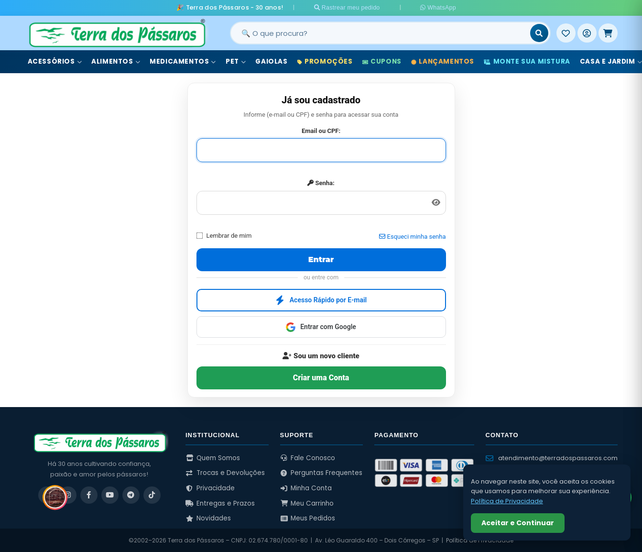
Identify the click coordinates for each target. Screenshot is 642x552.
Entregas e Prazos (220, 503)
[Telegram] (131, 494)
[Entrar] (587, 33)
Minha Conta (306, 487)
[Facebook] (89, 494)
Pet (236, 61)
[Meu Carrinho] (608, 33)
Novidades (208, 518)
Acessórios (55, 61)
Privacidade (210, 487)
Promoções (325, 61)
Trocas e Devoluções (225, 472)
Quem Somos (212, 457)
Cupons (382, 61)
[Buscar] (539, 33)
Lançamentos (442, 61)
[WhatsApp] (46, 494)
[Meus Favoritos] (566, 33)
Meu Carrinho (307, 503)
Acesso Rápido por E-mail (321, 300)
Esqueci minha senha (412, 236)
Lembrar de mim (224, 235)
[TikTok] (152, 494)
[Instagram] (67, 494)
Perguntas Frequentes (321, 472)
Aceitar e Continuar (517, 523)
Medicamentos (183, 61)
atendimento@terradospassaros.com (552, 457)
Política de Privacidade (507, 501)
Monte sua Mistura (527, 61)
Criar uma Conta (321, 377)
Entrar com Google (321, 326)
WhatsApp (434, 7)
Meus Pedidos (308, 518)
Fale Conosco (308, 457)
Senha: (320, 183)
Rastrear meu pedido (353, 7)
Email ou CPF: (321, 130)
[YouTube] (110, 494)
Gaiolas (271, 61)
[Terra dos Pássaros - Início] (116, 33)
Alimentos (115, 61)
